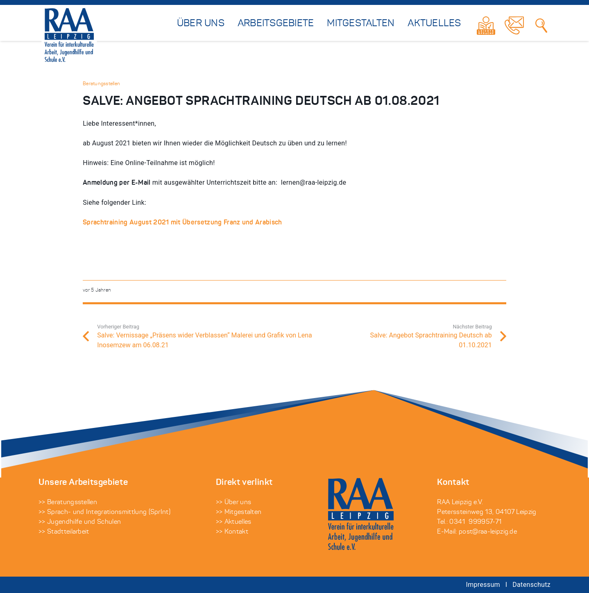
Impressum (483, 584)
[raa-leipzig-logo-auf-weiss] (69, 35)
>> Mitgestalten (239, 512)
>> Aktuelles (233, 522)
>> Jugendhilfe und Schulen (80, 522)
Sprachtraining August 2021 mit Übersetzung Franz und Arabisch (182, 223)
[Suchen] (542, 25)
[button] (18, 575)
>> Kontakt (232, 532)
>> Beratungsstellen (68, 502)
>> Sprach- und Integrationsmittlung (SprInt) (104, 512)
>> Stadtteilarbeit (64, 532)
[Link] (486, 25)
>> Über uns (233, 502)
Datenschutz (531, 584)
